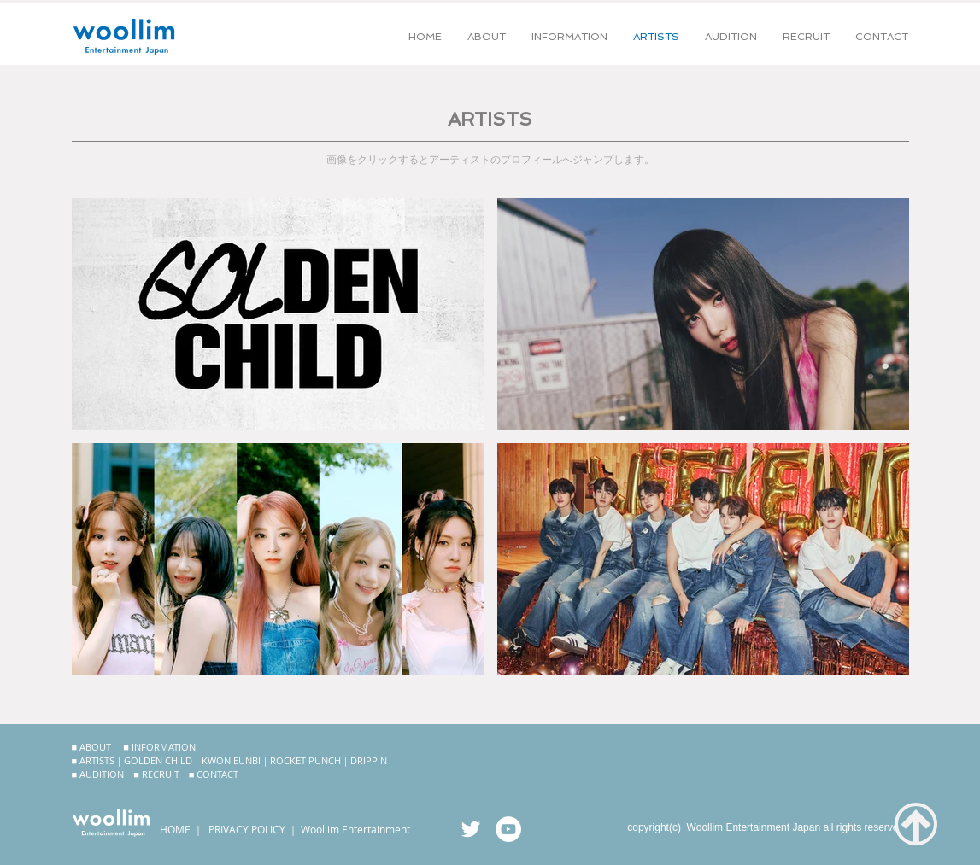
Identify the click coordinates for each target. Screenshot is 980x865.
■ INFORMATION (159, 746)
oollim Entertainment (360, 829)
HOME (175, 829)
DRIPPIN (368, 760)
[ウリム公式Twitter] (471, 829)
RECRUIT (160, 774)
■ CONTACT (214, 774)
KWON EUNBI (231, 760)
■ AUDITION (98, 774)
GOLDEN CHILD (158, 760)
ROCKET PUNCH (305, 760)
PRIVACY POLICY (246, 829)
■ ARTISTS (93, 760)
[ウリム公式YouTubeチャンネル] (508, 829)
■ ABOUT (92, 746)
